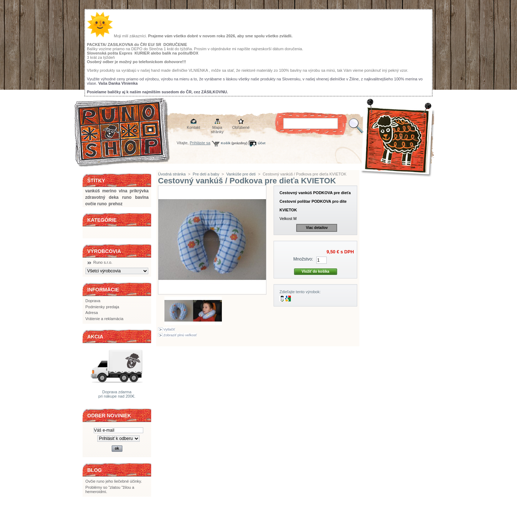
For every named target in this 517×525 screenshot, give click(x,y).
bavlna (142, 197)
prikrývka (139, 190)
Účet (261, 143)
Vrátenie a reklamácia (104, 319)
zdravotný (95, 197)
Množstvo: (303, 259)
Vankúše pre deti (241, 174)
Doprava (93, 301)
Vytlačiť (169, 329)
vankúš (92, 190)
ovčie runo (96, 203)
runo (126, 197)
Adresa (91, 312)
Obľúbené (241, 127)
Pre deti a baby (206, 174)
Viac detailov (317, 228)
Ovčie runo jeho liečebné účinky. (113, 481)
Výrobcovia (104, 251)
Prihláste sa (200, 143)
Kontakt (193, 127)
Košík (225, 143)
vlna (123, 190)
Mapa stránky (217, 128)
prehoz (115, 203)
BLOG (94, 470)
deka (113, 197)
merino (109, 190)
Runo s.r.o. (102, 262)
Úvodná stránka (172, 174)
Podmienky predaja (102, 307)
